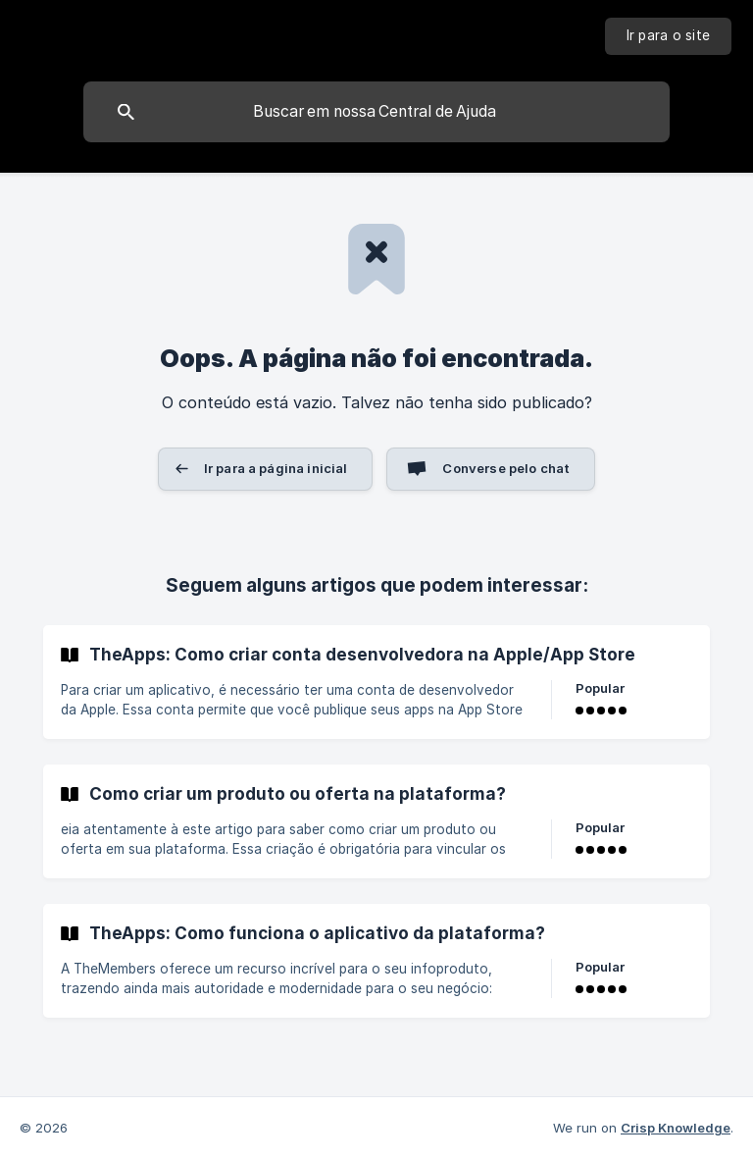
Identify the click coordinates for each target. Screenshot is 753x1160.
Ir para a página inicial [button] (276, 468)
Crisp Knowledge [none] (675, 1127)
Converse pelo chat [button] (506, 468)
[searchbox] (376, 111)
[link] (376, 682)
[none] (668, 36)
